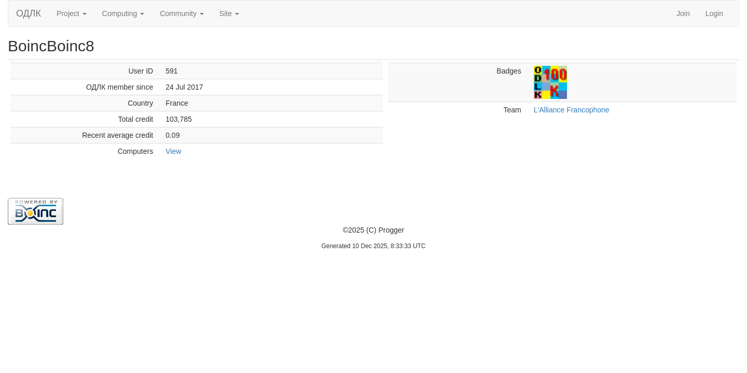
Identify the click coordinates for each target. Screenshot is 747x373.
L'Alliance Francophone (572, 110)
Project (71, 13)
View (173, 151)
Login (714, 13)
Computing (123, 13)
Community (182, 13)
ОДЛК (28, 13)
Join (683, 13)
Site (229, 13)
